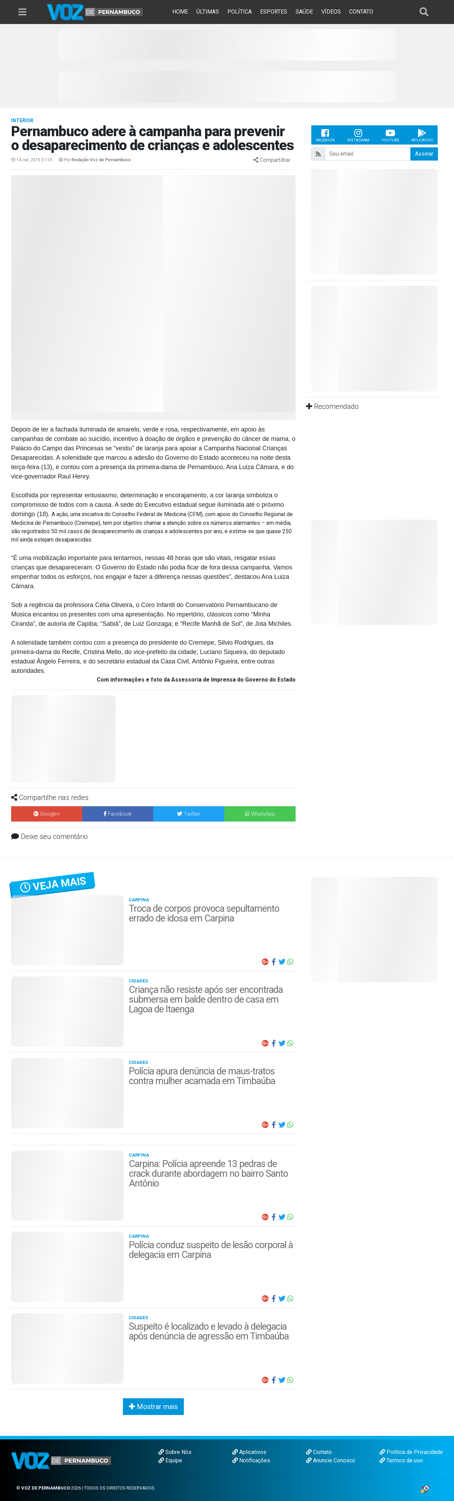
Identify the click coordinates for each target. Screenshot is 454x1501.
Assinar (424, 153)
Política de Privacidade (411, 1452)
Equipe (170, 1460)
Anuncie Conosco (330, 1460)
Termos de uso (401, 1460)
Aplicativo (422, 135)
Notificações (251, 1460)
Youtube (390, 135)
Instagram (358, 135)
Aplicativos (249, 1452)
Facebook (325, 135)
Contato (319, 1452)
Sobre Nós (174, 1452)
